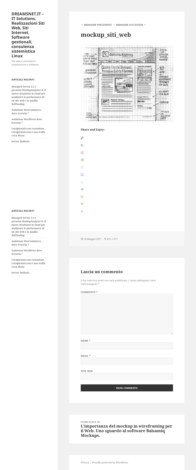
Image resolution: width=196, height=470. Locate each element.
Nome (85, 340)
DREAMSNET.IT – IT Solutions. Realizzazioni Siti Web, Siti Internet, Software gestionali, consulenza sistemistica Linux (28, 34)
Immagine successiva (129, 24)
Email (86, 355)
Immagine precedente (98, 24)
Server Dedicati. (21, 141)
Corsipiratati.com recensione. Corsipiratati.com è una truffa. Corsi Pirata (29, 132)
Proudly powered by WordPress (110, 462)
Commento (89, 292)
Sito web (87, 371)
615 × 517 (112, 238)
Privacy (85, 462)
